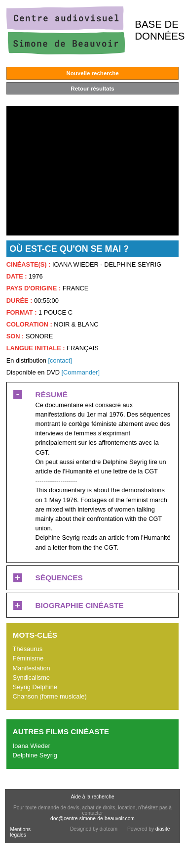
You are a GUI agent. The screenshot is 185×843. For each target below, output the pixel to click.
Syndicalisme (31, 677)
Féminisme (28, 658)
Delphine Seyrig (35, 755)
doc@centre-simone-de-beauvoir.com (92, 818)
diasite (162, 829)
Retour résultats (92, 89)
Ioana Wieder (31, 745)
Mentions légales (20, 832)
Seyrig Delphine (35, 687)
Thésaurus (27, 649)
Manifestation (31, 668)
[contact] (60, 360)
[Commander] (80, 372)
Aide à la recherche (92, 796)
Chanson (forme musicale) (50, 696)
